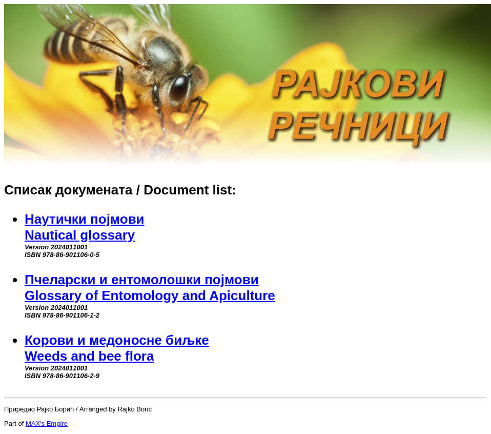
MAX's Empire (47, 423)
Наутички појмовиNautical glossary (85, 227)
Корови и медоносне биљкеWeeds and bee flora (117, 348)
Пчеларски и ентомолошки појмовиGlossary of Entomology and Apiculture (150, 287)
